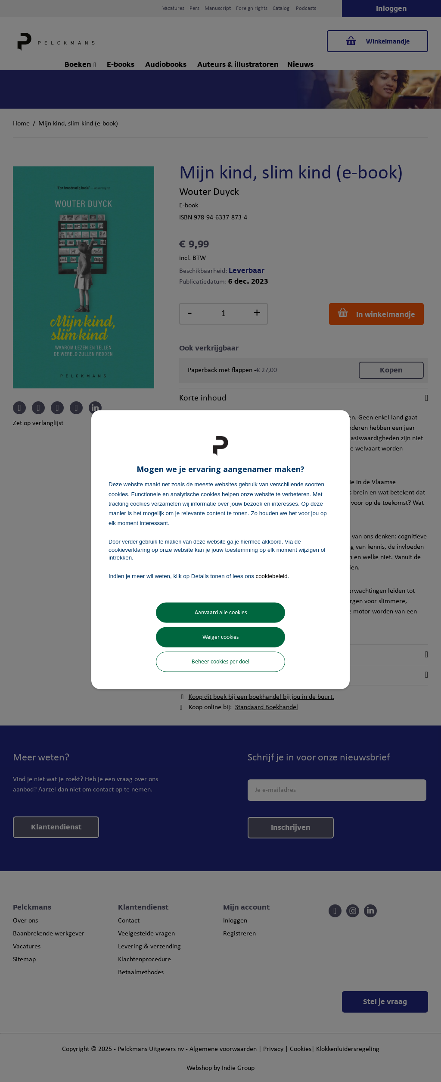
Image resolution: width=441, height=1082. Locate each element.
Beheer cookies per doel (220, 661)
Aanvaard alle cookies (221, 612)
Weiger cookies (220, 637)
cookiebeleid (272, 576)
